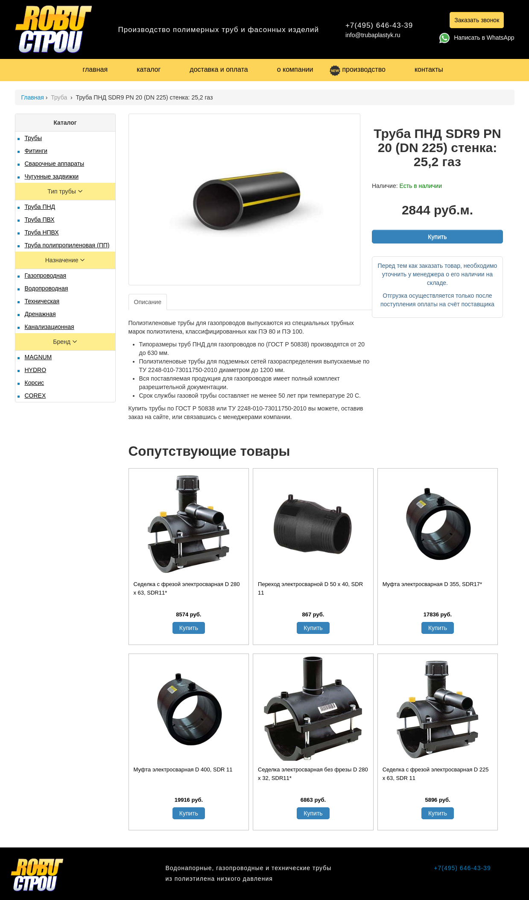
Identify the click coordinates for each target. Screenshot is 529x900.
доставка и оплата (219, 69)
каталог (149, 69)
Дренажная (40, 314)
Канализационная (49, 326)
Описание (147, 302)
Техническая (42, 301)
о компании (295, 69)
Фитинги (36, 150)
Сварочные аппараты (55, 163)
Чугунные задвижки (52, 176)
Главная (32, 97)
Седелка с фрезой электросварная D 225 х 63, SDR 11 (436, 773)
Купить (437, 236)
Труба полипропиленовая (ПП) (67, 245)
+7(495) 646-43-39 (379, 25)
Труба (60, 97)
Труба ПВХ (40, 219)
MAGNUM (38, 357)
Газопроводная (46, 275)
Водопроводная (46, 288)
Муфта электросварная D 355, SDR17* (432, 584)
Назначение (62, 260)
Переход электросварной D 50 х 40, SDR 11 (310, 588)
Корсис (34, 382)
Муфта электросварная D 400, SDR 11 (183, 769)
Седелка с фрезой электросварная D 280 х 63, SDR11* (187, 588)
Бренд (62, 341)
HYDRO (36, 369)
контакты (429, 69)
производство (357, 69)
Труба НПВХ (42, 232)
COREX (35, 395)
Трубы (33, 138)
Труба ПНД (40, 206)
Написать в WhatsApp (476, 37)
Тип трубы (62, 191)
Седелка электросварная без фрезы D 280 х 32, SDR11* (313, 773)
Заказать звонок (476, 20)
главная (95, 69)
